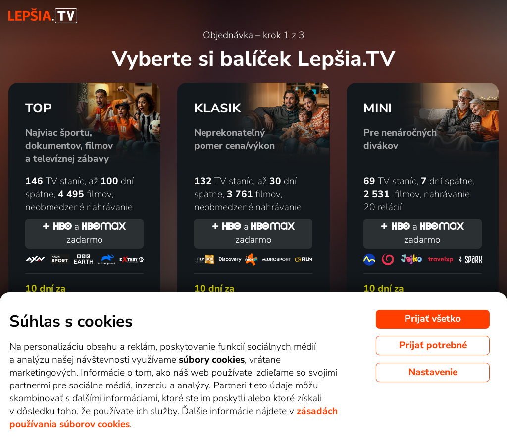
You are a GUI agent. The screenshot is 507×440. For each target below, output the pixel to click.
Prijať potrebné (433, 345)
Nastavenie (432, 372)
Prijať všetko (433, 318)
